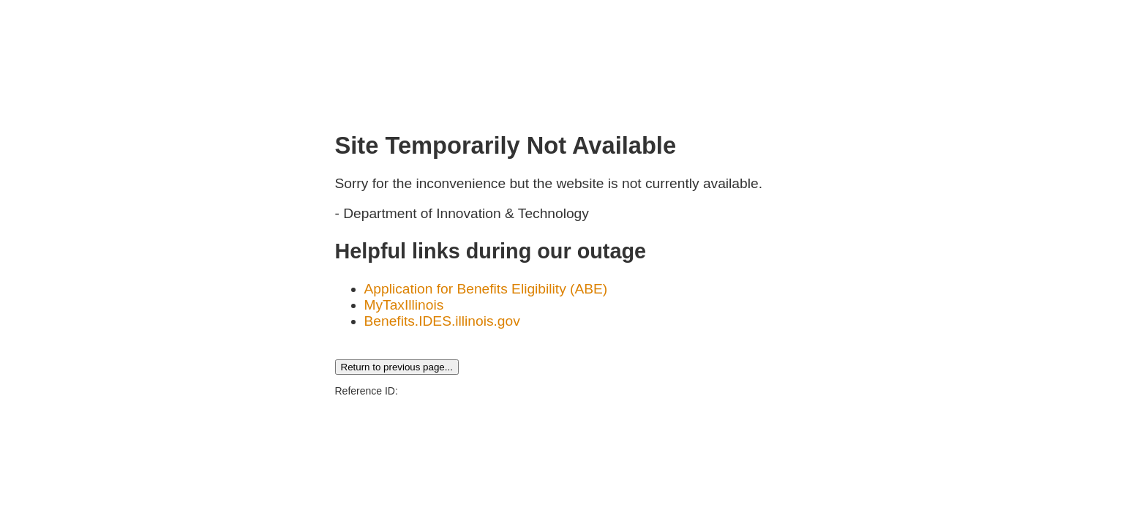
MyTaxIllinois (404, 305)
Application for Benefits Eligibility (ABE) (486, 288)
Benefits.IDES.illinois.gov (442, 321)
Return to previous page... (397, 367)
